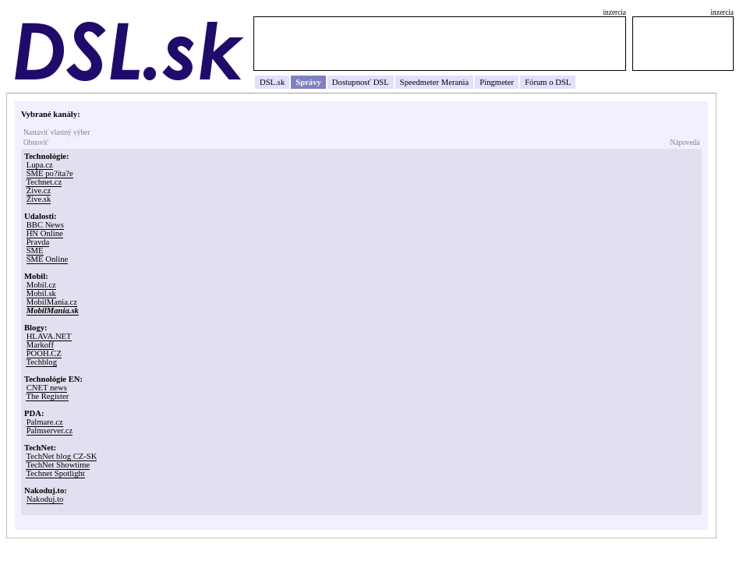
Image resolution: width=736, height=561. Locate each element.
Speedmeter (419, 82)
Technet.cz (44, 182)
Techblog (41, 362)
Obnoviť (35, 142)
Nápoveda (685, 142)
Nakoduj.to (45, 499)
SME (35, 250)
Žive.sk (39, 199)
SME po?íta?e (50, 173)
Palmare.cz (45, 422)
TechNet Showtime (58, 464)
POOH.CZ (44, 353)
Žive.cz (39, 190)
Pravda (38, 242)
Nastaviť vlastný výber (56, 132)
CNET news (47, 387)
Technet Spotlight (55, 473)
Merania (455, 82)
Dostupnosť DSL (360, 82)
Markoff (40, 344)
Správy (308, 82)
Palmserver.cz (50, 430)
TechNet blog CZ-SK (61, 456)
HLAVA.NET (49, 336)
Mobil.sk (41, 293)
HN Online (45, 233)
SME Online (48, 259)
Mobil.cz (41, 284)
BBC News (45, 225)
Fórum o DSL (548, 82)
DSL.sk (272, 82)
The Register (47, 396)
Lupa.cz (40, 165)
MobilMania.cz (52, 302)
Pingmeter (496, 82)
